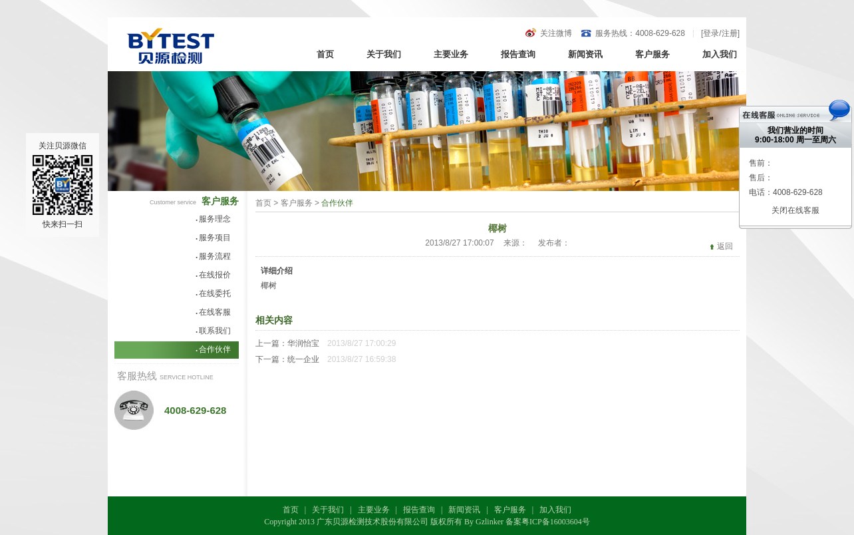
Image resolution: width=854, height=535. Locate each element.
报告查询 (518, 54)
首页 (325, 54)
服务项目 (213, 237)
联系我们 (213, 330)
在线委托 (213, 293)
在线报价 (213, 274)
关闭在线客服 (795, 210)
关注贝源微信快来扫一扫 (62, 185)
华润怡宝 (303, 343)
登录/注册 (720, 33)
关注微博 (556, 33)
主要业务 (451, 54)
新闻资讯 (585, 54)
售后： (761, 177)
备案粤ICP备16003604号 (547, 521)
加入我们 (719, 54)
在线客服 (213, 312)
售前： (761, 163)
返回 (725, 246)
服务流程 (213, 256)
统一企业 (303, 359)
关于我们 (383, 54)
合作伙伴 (213, 349)
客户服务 (652, 54)
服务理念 (213, 219)
